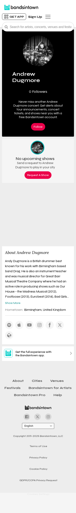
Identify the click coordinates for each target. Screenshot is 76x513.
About (18, 381)
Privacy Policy (38, 457)
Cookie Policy (38, 469)
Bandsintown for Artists (50, 388)
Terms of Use (38, 446)
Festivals (12, 388)
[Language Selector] (38, 426)
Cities (37, 381)
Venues (57, 381)
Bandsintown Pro (29, 395)
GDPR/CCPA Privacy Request (38, 480)
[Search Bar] (38, 26)
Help (58, 395)
